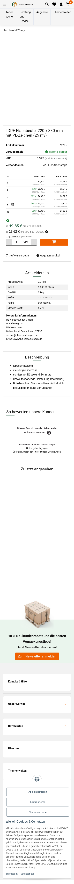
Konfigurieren (37, 802)
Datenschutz (27, 873)
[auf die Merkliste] (19, 256)
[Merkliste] (54, 4)
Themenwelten (62, 12)
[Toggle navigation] (4, 4)
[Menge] (16, 242)
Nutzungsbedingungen (37, 448)
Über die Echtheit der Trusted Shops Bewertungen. (37, 452)
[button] (61, 4)
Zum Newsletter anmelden (37, 656)
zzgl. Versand (13, 236)
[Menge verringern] (9, 242)
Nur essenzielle (38, 812)
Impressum (12, 873)
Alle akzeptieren (37, 791)
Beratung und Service (25, 17)
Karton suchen (9, 14)
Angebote (42, 12)
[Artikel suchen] (47, 4)
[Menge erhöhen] (34, 242)
